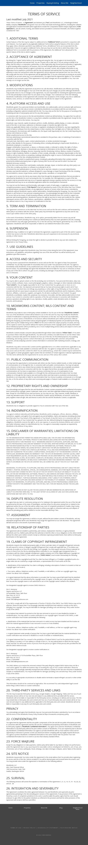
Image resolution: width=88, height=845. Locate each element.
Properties (41, 3)
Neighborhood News (78, 3)
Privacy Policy (29, 827)
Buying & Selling (53, 3)
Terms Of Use (16, 827)
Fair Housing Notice (69, 827)
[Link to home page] (7, 3)
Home (32, 3)
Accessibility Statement (48, 827)
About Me (64, 3)
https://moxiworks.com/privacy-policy (56, 714)
